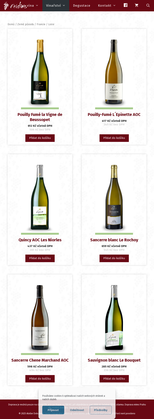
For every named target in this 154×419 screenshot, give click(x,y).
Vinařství (57, 5)
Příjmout (53, 410)
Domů (11, 24)
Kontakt (109, 5)
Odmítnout (77, 410)
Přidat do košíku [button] (40, 138)
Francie (41, 24)
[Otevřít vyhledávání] (148, 5)
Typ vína (31, 5)
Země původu (25, 24)
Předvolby (100, 410)
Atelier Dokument (35, 413)
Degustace (81, 6)
